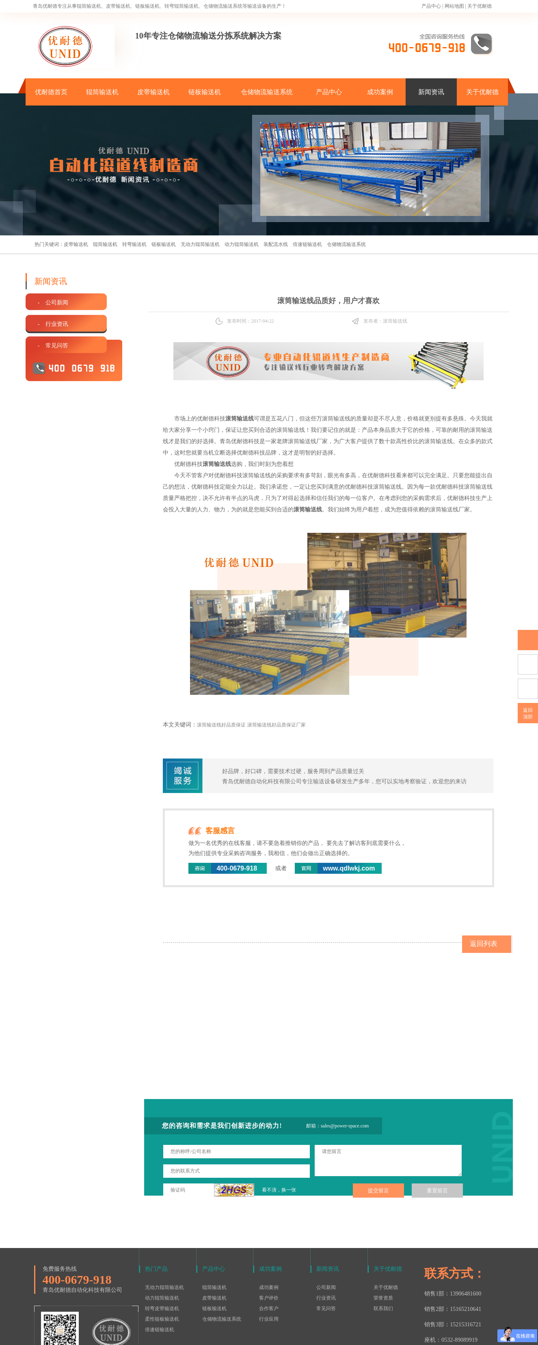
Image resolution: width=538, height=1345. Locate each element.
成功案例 (380, 91)
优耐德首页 (51, 91)
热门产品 (156, 1216)
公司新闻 (326, 1234)
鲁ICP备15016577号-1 (265, 1334)
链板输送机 (204, 91)
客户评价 (269, 1245)
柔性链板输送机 (162, 1266)
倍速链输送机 (307, 244)
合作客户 (269, 1255)
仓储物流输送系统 (267, 91)
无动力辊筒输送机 (200, 244)
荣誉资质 (383, 1245)
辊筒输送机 (102, 91)
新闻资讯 (431, 91)
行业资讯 (326, 1245)
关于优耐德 (479, 6)
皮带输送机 (153, 91)
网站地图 (454, 6)
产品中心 (431, 6)
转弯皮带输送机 (162, 1255)
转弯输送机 (134, 244)
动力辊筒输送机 (242, 244)
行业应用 (269, 1266)
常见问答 (326, 1255)
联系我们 (383, 1255)
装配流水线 (276, 244)
